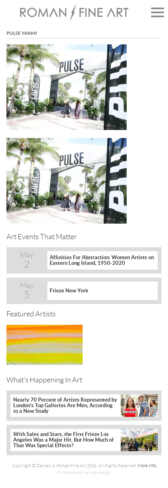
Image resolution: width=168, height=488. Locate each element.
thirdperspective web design (84, 472)
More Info (147, 465)
